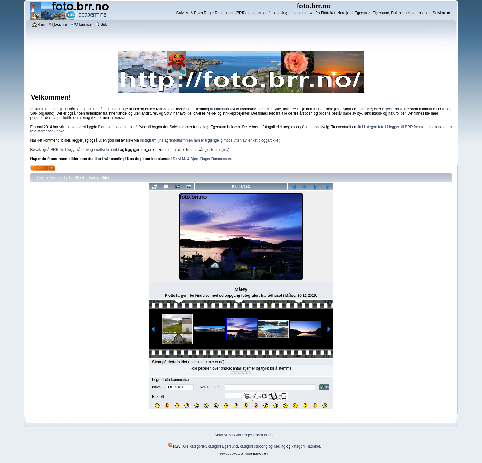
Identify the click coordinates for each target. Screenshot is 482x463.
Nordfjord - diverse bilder (89, 178)
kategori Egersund (223, 446)
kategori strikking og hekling (262, 446)
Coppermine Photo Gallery (251, 453)
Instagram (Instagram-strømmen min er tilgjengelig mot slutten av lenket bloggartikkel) (210, 140)
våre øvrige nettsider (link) (97, 149)
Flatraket (105, 127)
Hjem (41, 178)
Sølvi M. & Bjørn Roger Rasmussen (202, 159)
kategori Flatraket (305, 446)
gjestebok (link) (216, 149)
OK (324, 387)
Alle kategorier (194, 446)
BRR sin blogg (62, 149)
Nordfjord (57, 178)
